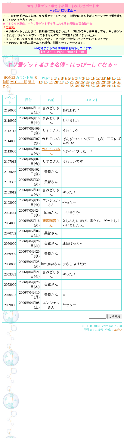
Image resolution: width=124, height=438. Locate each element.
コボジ (118, 330)
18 (45, 82)
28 (98, 82)
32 (119, 82)
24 (77, 82)
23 (71, 82)
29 (103, 82)
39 (103, 86)
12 (98, 78)
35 (82, 86)
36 (87, 86)
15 (113, 78)
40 (108, 86)
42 (119, 86)
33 (71, 86)
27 (92, 82)
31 (113, 82)
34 (77, 86)
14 (108, 78)
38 (98, 86)
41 (113, 86)
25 (82, 82)
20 (56, 82)
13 (103, 78)
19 (51, 82)
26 (87, 82)
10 (87, 78)
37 (92, 86)
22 (66, 82)
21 (61, 82)
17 (40, 82)
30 (108, 82)
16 (119, 78)
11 (92, 78)
